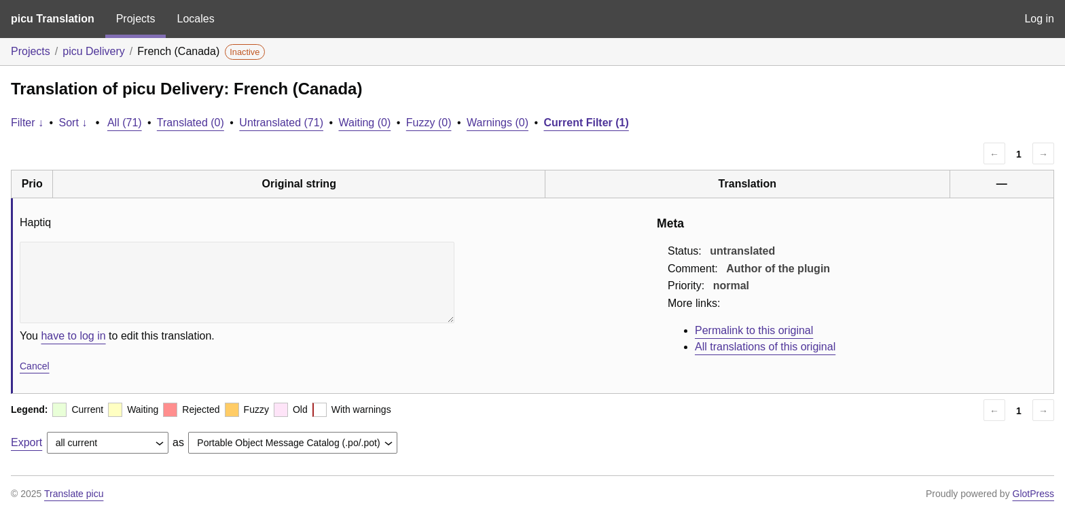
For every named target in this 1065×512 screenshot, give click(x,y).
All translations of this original (765, 346)
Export (26, 442)
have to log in (73, 336)
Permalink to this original (754, 330)
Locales (195, 18)
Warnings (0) (497, 122)
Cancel (35, 366)
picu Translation (52, 18)
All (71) (124, 122)
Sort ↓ (73, 122)
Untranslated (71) (281, 122)
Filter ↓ (27, 122)
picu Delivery (93, 51)
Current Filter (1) (585, 122)
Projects (136, 18)
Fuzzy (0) (429, 122)
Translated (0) (190, 122)
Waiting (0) (365, 122)
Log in (1039, 18)
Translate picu (73, 493)
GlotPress (1033, 493)
